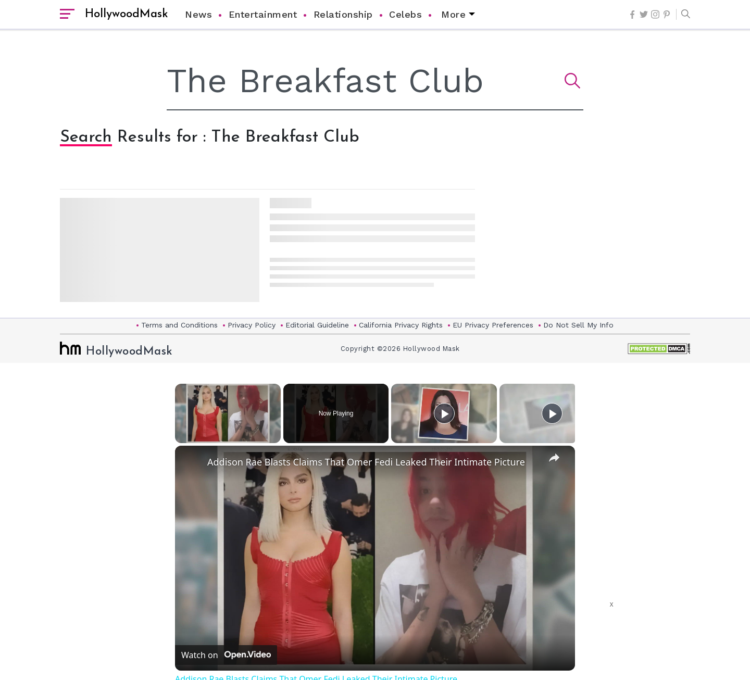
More (453, 14)
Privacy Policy (252, 325)
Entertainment (263, 14)
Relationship (343, 14)
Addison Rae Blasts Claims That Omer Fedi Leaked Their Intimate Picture (366, 462)
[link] (191, 462)
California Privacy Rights (401, 325)
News (198, 14)
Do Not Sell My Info (578, 325)
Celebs (405, 14)
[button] (683, 14)
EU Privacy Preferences (493, 325)
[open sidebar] (67, 14)
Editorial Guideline (317, 325)
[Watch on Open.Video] (226, 655)
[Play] (444, 413)
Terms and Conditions (179, 325)
